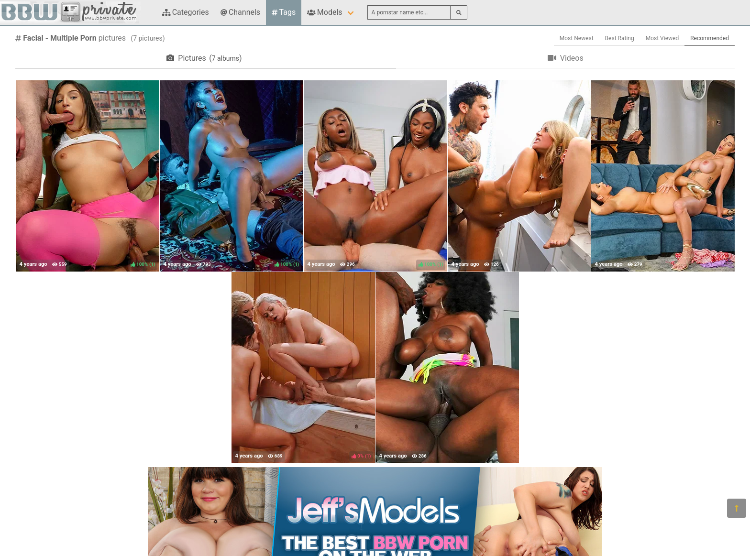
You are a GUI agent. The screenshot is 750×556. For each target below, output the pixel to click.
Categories (185, 12)
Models (324, 12)
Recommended (709, 38)
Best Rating (619, 38)
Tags (284, 12)
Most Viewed (662, 38)
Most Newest (577, 38)
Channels (240, 12)
